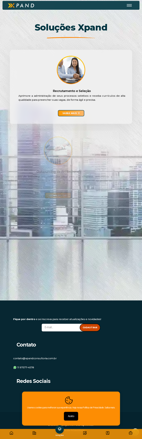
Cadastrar (90, 327)
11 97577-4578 (23, 370)
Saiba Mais (71, 113)
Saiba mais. (110, 407)
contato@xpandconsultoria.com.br (35, 361)
